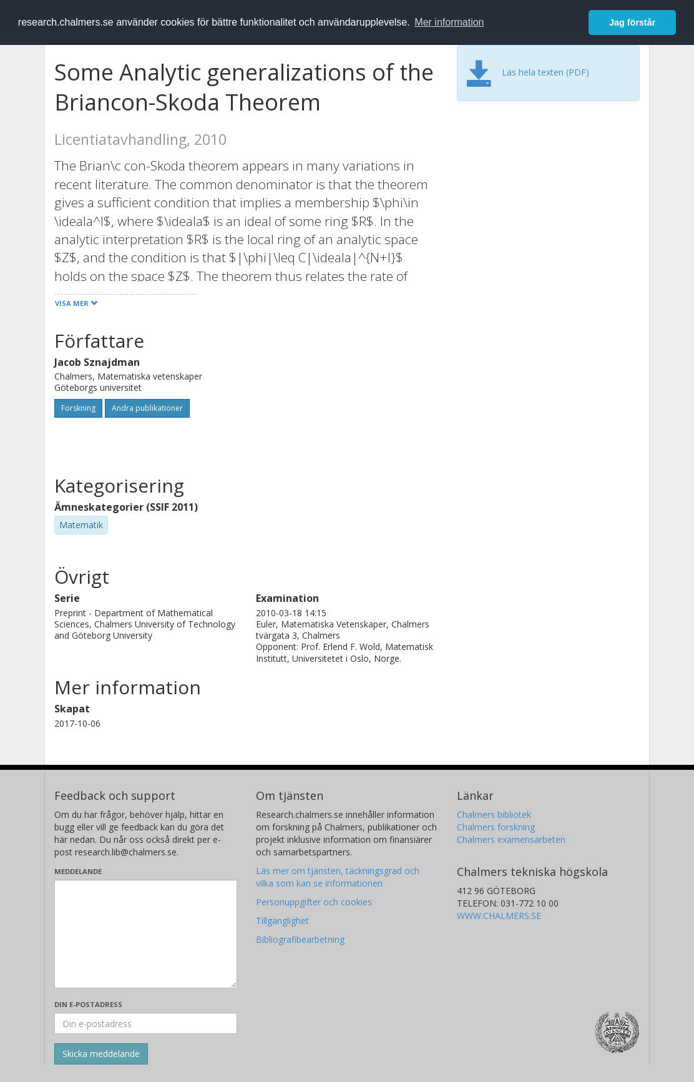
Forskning (78, 408)
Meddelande (78, 871)
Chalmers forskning (496, 827)
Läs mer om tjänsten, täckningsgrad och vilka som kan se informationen (337, 877)
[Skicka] (101, 1054)
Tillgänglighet (282, 921)
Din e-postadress (88, 1004)
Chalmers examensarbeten (511, 839)
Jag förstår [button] (632, 22)
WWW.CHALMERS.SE (499, 916)
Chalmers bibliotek (494, 814)
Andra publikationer (147, 408)
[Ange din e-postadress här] (145, 1023)
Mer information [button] (449, 22)
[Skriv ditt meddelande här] (145, 934)
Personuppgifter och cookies (314, 902)
